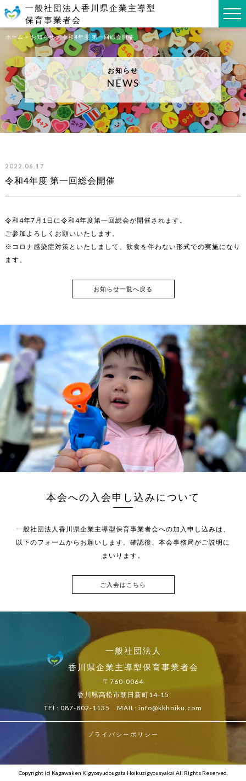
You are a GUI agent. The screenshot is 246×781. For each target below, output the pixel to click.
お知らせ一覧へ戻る (123, 288)
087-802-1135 (85, 708)
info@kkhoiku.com (170, 708)
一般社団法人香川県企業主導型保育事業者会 (90, 14)
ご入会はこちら (123, 584)
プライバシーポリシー (123, 734)
